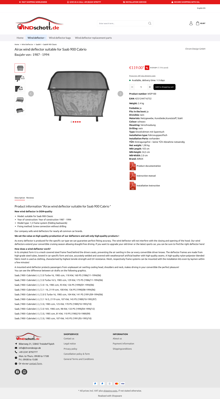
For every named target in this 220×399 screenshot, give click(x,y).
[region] (69, 93)
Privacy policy (70, 348)
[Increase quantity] (150, 87)
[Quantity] (141, 87)
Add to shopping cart (164, 87)
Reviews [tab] (30, 198)
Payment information (123, 342)
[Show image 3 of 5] (75, 122)
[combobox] (121, 23)
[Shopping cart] (200, 23)
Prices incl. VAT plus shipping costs (142, 76)
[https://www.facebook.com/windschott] (17, 372)
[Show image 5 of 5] (80, 122)
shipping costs (110, 390)
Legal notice (70, 342)
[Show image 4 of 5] (77, 122)
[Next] (120, 94)
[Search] (149, 23)
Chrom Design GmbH (194, 49)
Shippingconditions (122, 348)
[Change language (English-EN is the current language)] (199, 8)
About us (117, 337)
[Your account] (190, 23)
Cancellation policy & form (77, 353)
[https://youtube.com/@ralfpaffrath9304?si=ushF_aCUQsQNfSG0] (24, 372)
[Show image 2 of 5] (73, 122)
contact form (35, 363)
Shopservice (71, 333)
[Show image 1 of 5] (71, 122)
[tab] (20, 198)
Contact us (69, 337)
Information (121, 333)
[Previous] (31, 94)
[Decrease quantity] (132, 87)
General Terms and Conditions (79, 358)
